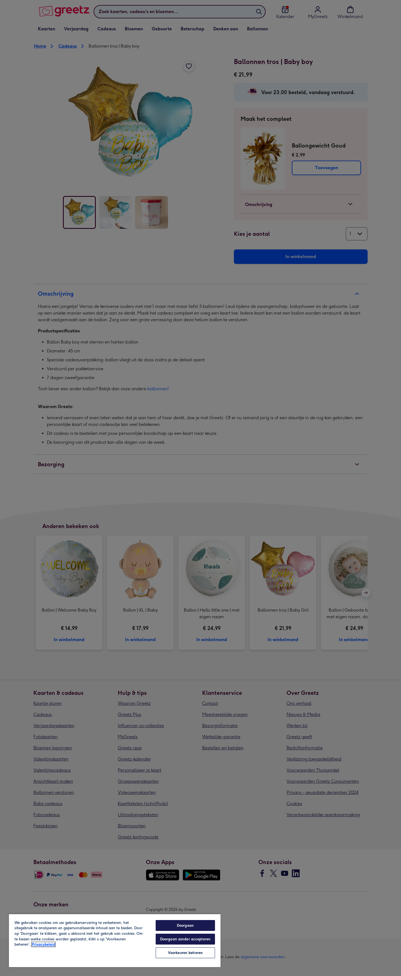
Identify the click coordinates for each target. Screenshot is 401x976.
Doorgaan (185, 925)
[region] (115, 940)
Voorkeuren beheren (185, 953)
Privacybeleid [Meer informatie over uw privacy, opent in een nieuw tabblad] (43, 944)
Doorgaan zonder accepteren (185, 939)
